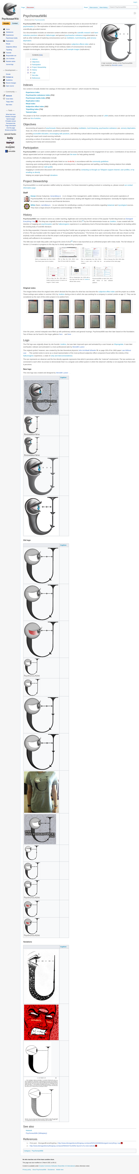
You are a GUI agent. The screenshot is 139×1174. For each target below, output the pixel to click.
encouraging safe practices (60, 134)
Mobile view (59, 1169)
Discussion (30, 7)
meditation (70, 38)
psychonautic (51, 128)
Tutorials (8, 53)
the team (73, 154)
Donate (6, 23)
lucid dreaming (80, 38)
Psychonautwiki (39, 20)
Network (29, 1130)
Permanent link (10, 123)
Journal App (9, 64)
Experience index (33, 92)
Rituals (8, 44)
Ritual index (30, 104)
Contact (15, 23)
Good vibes (9, 99)
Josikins (113, 221)
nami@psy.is (45, 205)
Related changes (11, 116)
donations (54, 175)
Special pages (10, 119)
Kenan (33, 196)
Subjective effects (11, 47)
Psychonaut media (11, 38)
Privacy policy (27, 1169)
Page (23, 7)
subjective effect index (106, 292)
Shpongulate (118, 344)
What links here (10, 114)
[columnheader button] (41, 377)
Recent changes (11, 83)
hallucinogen (50, 35)
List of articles (10, 58)
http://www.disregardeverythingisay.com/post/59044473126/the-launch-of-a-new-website (62, 1146)
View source (93, 7)
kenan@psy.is (55, 196)
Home (8, 29)
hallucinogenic (64, 224)
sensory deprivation (128, 128)
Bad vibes (9, 104)
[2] (71, 241)
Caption (63, 377)
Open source (10, 86)
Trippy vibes (9, 101)
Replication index (33, 101)
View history (103, 7)
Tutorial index (31, 112)
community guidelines (100, 161)
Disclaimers (51, 1169)
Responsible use (11, 55)
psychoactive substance (74, 35)
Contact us (9, 77)
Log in (135, 2)
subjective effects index (80, 44)
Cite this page (10, 128)
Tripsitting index (32, 109)
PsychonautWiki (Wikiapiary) (36, 1133)
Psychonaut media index (35, 98)
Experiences (10, 35)
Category (27, 1151)
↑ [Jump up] (28, 1143)
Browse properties (10, 130)
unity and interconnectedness (61, 356)
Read (86, 7)
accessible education (41, 134)
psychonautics (28, 26)
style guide (48, 167)
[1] (83, 221)
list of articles (35, 118)
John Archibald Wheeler (87, 350)
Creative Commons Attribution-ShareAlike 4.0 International (57, 1166)
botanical (111, 205)
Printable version (11, 121)
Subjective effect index (35, 106)
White (33, 205)
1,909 (106, 116)
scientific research (84, 33)
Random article (10, 61)
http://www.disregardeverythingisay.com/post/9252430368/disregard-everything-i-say (89, 1143)
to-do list (71, 161)
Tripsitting (9, 50)
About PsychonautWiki (39, 1169)
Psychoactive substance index (38, 95)
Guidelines (9, 80)
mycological (122, 205)
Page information (10, 125)
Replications (9, 41)
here (61, 334)
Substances (9, 32)
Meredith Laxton (117, 65)
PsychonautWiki (29, 152)
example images (73, 49)
